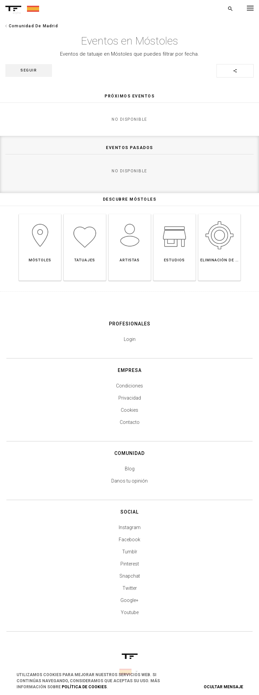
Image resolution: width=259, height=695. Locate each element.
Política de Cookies (84, 687)
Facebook (129, 539)
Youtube (130, 612)
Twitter (129, 588)
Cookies (129, 410)
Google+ (129, 600)
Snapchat (129, 576)
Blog (130, 468)
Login (130, 339)
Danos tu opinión (129, 481)
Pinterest (129, 564)
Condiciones (129, 385)
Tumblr (129, 551)
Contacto (130, 422)
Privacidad (129, 398)
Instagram (130, 527)
